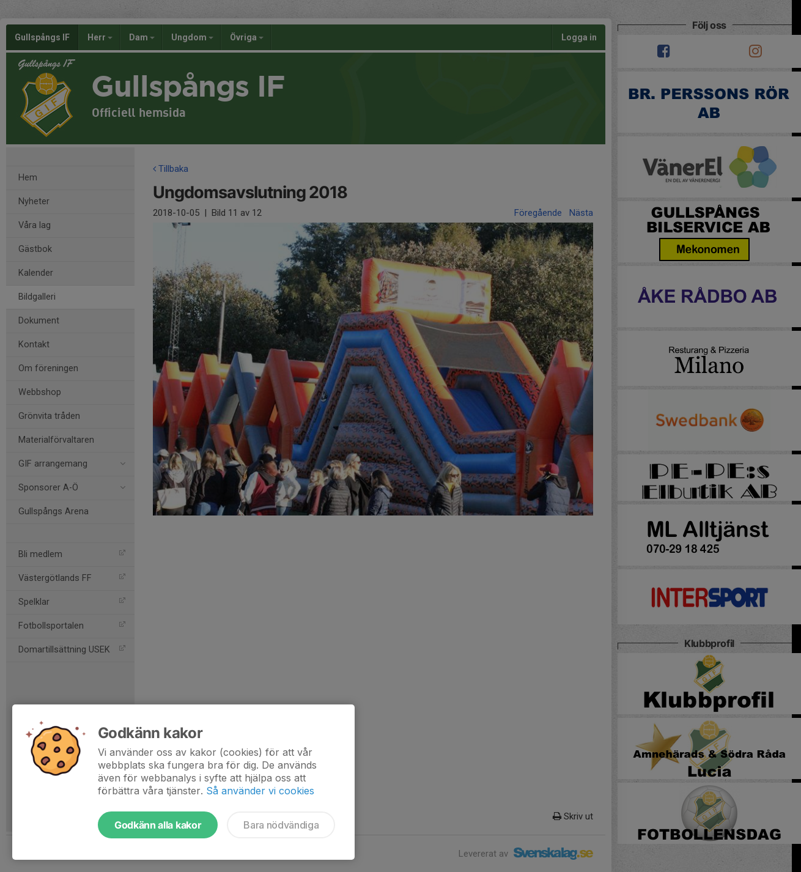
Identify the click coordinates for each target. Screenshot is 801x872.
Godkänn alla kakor (157, 825)
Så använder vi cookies (260, 791)
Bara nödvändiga (281, 825)
